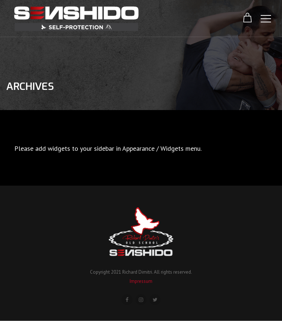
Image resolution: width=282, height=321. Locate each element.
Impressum (141, 281)
